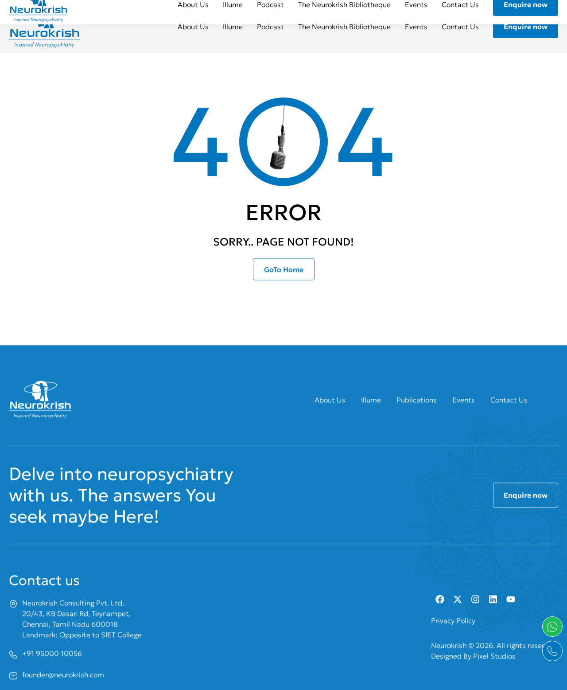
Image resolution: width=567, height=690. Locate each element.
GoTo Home (283, 275)
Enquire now (526, 26)
